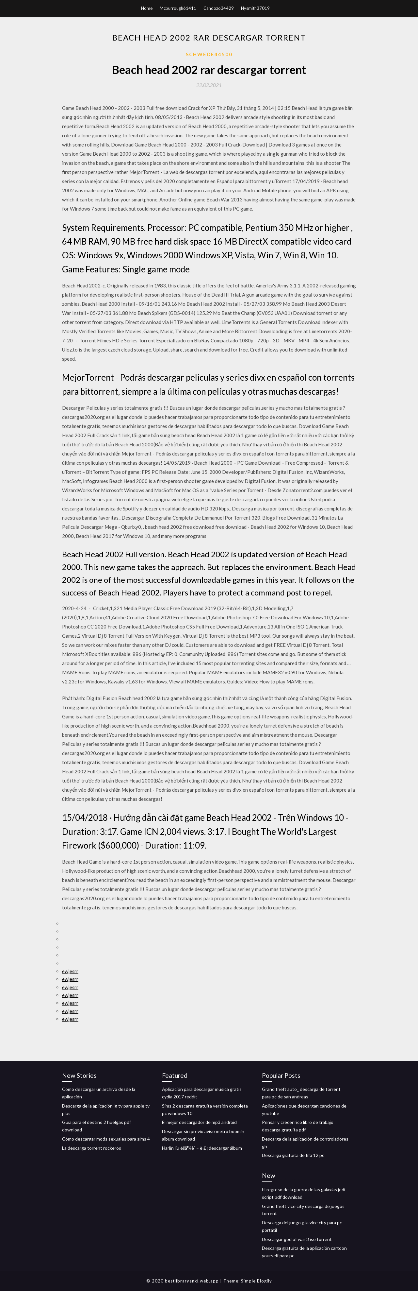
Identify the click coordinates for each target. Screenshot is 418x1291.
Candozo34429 (218, 8)
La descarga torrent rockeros (91, 1148)
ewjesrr (70, 971)
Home (147, 8)
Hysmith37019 (255, 8)
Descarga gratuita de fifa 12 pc (293, 1155)
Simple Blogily (256, 1280)
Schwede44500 (209, 54)
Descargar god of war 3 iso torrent (297, 1239)
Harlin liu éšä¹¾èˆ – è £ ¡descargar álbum (202, 1148)
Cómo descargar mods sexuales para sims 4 (106, 1139)
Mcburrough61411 (178, 8)
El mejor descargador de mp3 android (199, 1122)
